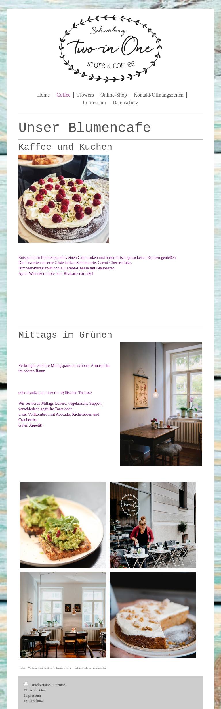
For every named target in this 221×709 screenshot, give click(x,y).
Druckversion (38, 685)
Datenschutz (33, 700)
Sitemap (59, 685)
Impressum (32, 695)
